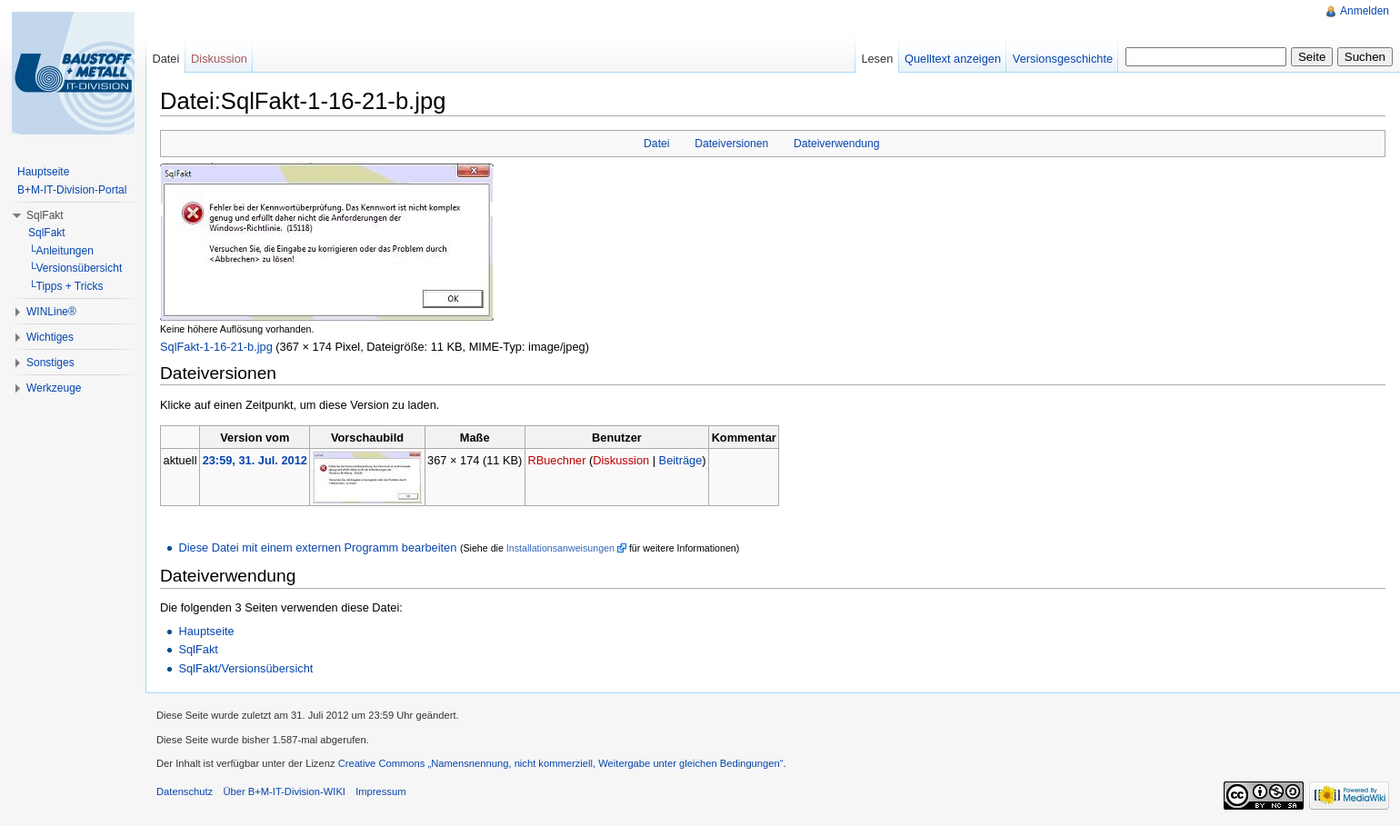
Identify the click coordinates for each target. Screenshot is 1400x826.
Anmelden (1364, 11)
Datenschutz (184, 791)
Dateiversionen (731, 143)
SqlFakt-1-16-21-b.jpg (216, 346)
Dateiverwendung (837, 143)
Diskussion (621, 460)
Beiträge (681, 460)
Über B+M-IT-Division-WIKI (284, 791)
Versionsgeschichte (1063, 58)
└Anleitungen (61, 250)
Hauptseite (206, 631)
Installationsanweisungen (560, 547)
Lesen (877, 58)
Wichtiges (50, 337)
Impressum (380, 791)
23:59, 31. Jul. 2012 (255, 460)
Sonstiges (50, 362)
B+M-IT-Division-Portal (71, 190)
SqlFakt (197, 649)
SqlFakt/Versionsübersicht (245, 668)
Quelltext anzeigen (953, 58)
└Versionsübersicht (75, 268)
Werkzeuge (53, 388)
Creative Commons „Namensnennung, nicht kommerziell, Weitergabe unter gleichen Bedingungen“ (561, 763)
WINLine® (51, 311)
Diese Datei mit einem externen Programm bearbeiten (317, 547)
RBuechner (556, 460)
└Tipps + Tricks (65, 286)
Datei (656, 143)
